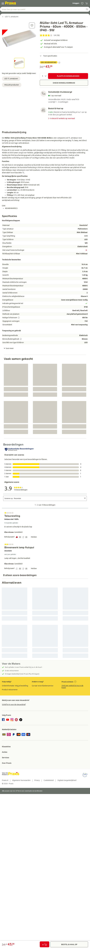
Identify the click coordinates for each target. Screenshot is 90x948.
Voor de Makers (11, 663)
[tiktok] (20, 719)
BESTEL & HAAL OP (69, 944)
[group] (15, 686)
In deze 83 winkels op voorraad (61, 118)
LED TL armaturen (11, 79)
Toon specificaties (48, 56)
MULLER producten (11, 85)
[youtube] (7, 720)
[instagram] (12, 719)
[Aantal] (43, 76)
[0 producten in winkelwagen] (86, 3)
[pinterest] (16, 720)
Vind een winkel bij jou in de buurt (72, 687)
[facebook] (3, 720)
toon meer (9, 348)
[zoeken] (87, 9)
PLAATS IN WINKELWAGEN (68, 76)
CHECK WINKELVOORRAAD (64, 83)
